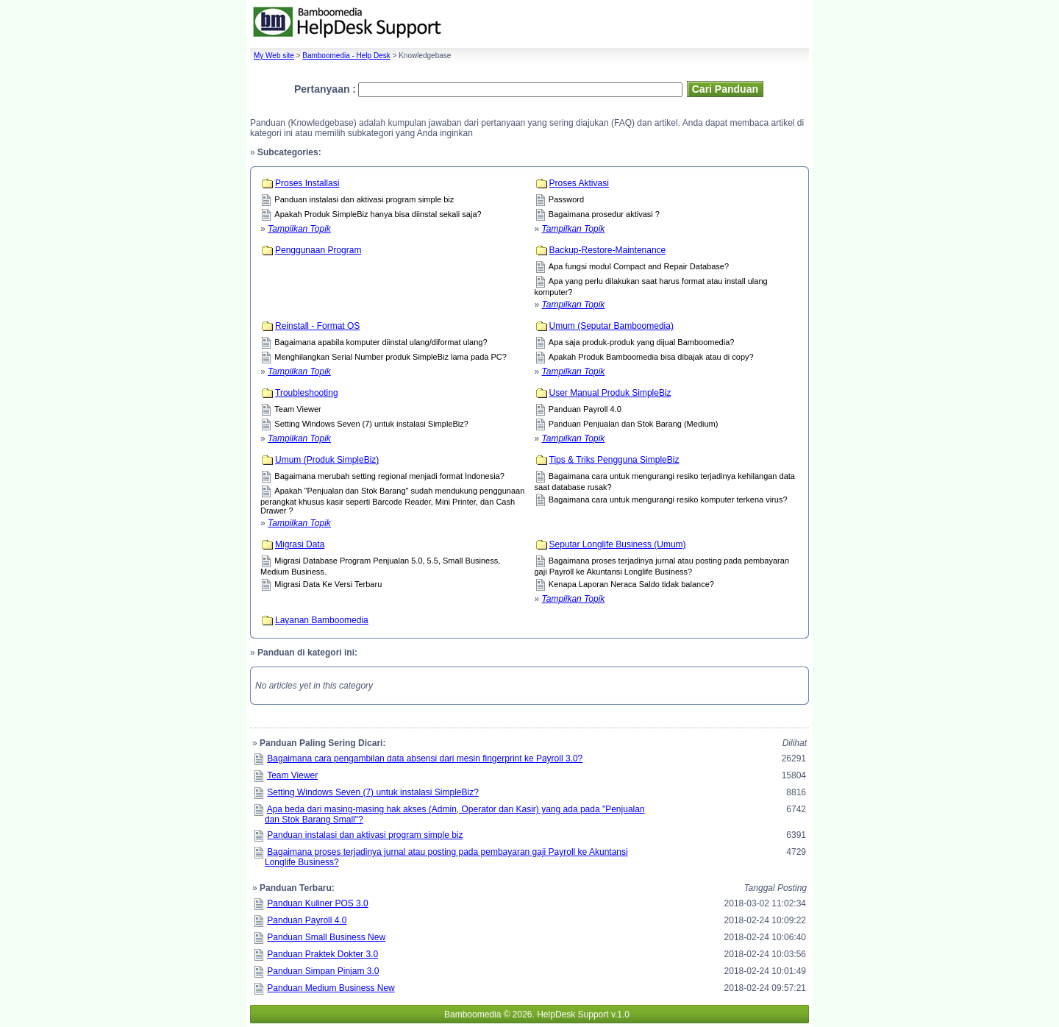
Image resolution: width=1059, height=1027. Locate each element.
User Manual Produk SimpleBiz (610, 393)
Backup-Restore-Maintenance (607, 250)
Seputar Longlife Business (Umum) (617, 544)
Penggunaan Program (318, 250)
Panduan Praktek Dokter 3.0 (322, 954)
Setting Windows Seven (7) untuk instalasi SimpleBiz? (371, 423)
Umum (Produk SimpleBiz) (327, 460)
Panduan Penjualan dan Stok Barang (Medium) (634, 423)
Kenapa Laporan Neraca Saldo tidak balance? (631, 584)
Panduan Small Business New (326, 937)
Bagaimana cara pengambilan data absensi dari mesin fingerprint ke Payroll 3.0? (424, 758)
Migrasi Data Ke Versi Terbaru (328, 584)
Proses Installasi (307, 183)
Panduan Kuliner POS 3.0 (317, 903)
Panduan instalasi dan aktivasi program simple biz (364, 199)
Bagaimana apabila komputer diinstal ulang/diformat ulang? (380, 342)
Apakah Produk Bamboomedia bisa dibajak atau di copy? (651, 356)
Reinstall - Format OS (317, 326)
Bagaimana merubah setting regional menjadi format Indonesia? (389, 476)
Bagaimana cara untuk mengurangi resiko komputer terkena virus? (668, 499)
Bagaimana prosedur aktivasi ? (604, 214)
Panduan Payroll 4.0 (585, 409)
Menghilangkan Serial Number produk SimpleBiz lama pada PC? (390, 356)
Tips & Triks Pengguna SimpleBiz (614, 460)
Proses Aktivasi (579, 183)
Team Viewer (297, 409)
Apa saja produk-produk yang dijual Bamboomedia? (642, 342)
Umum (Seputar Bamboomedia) (611, 326)
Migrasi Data (299, 544)
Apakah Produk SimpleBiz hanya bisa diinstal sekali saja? (377, 214)
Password (566, 199)
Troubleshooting (306, 393)
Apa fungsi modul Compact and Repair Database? (639, 266)
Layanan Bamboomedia (321, 620)
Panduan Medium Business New (330, 988)
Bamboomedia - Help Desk (346, 55)
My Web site (274, 55)
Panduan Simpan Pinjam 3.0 (323, 971)
